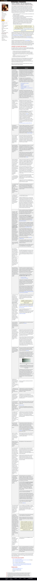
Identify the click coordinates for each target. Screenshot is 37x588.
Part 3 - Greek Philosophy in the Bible (18, 568)
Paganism (22, 92)
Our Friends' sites (4, 41)
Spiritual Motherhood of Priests (5, 45)
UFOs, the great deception (4, 38)
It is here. (27, 164)
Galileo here (24, 510)
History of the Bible (29, 140)
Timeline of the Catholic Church (25, 93)
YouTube (3, 24)
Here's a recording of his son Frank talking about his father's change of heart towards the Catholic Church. (23, 37)
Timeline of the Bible (23, 94)
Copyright (16, 586)
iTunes (3, 25)
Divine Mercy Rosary (4, 43)
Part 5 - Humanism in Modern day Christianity (19, 570)
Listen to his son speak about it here (24, 314)
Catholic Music (4, 11)
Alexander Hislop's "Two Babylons (17, 42)
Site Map (20, 586)
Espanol (25, 586)
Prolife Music (3, 23)
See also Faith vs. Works (28, 234)
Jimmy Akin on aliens (4, 30)
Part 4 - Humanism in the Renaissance (18, 569)
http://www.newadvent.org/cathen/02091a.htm (25, 130)
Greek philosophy (28, 44)
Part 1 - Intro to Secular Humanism (17, 566)
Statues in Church (21, 412)
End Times (3, 29)
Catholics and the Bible (22, 321)
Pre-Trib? (3, 31)
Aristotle (27, 121)
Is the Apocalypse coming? (4, 34)
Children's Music (4, 21)
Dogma (14, 578)
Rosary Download (4, 22)
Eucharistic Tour (4, 42)
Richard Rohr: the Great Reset (5, 36)
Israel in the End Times (5, 40)
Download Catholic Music (4, 20)
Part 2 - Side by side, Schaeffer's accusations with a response (21, 567)
